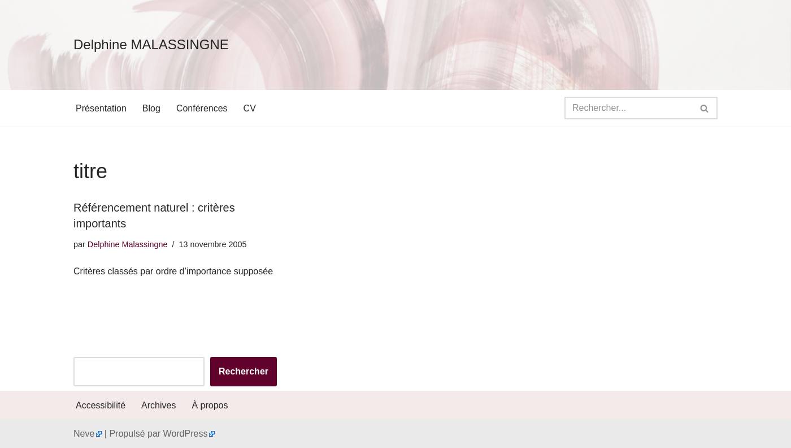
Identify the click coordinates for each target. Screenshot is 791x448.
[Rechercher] (628, 108)
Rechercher (243, 371)
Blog (151, 108)
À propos (210, 405)
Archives (158, 405)
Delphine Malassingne (128, 244)
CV (250, 108)
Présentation (101, 108)
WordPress (185, 433)
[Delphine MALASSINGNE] (151, 45)
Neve (83, 433)
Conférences (202, 108)
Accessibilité (100, 405)
